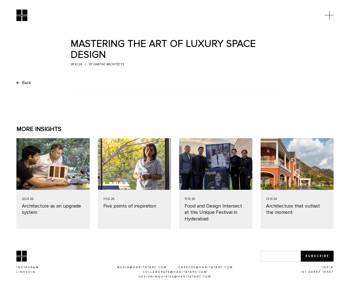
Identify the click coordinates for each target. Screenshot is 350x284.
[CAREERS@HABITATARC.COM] (206, 267)
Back (23, 82)
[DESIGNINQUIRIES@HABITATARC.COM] (175, 277)
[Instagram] (27, 267)
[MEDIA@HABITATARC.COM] (142, 267)
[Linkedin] (26, 272)
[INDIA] (328, 267)
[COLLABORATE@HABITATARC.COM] (175, 272)
